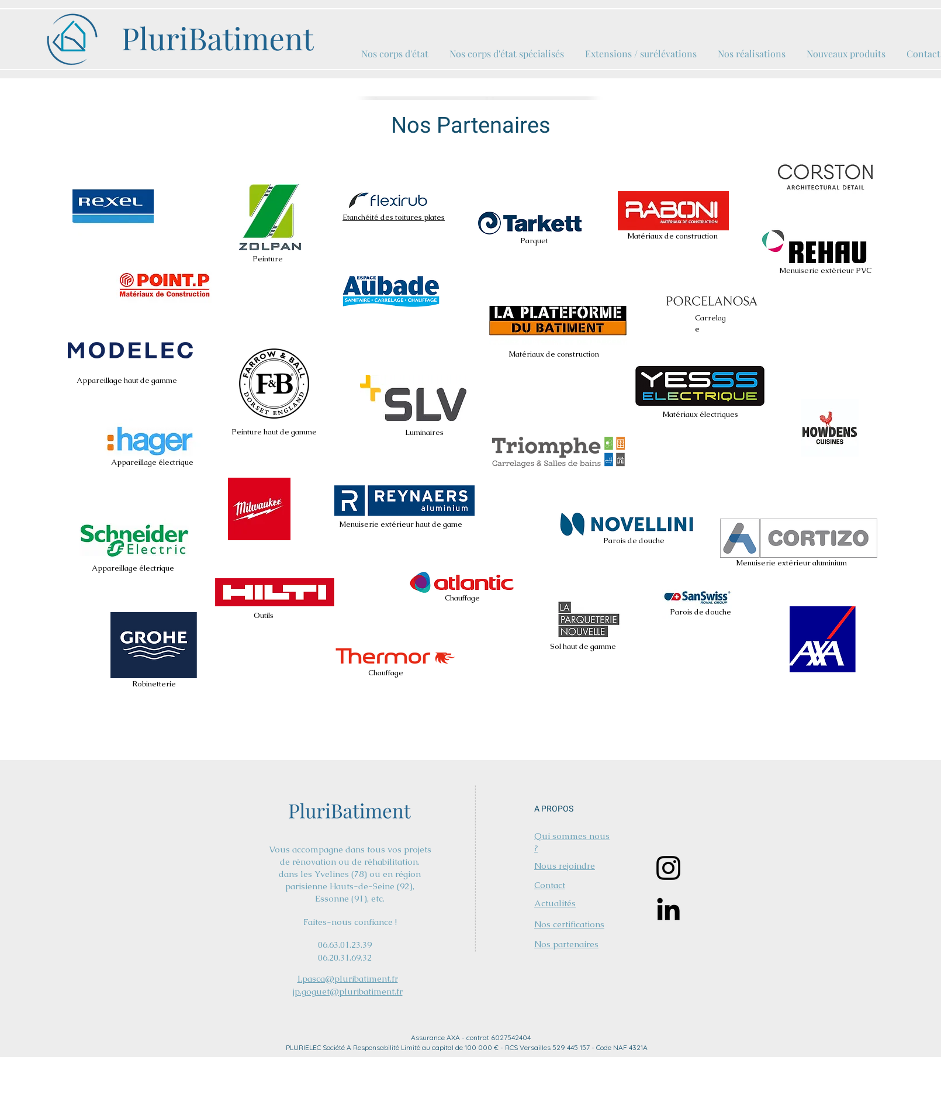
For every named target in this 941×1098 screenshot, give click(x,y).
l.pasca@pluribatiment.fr (347, 978)
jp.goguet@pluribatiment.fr (348, 991)
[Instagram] (668, 868)
